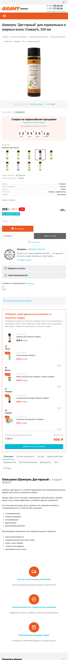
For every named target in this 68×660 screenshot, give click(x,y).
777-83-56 (55, 8)
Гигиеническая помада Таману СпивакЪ (32, 398)
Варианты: (6, 145)
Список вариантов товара (19, 301)
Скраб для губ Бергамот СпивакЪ (30, 419)
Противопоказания (28, 462)
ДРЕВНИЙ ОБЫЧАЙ (36, 249)
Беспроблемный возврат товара (34, 635)
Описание (8, 456)
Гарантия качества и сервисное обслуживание (34, 607)
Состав (40, 456)
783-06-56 (55, 6)
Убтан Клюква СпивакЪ (25, 355)
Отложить (34, 242)
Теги (56, 462)
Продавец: (22, 249)
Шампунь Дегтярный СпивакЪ (28, 337)
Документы (45, 462)
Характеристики (55, 456)
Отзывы (7, 468)
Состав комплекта (25, 456)
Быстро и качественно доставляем (34, 579)
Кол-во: (5, 221)
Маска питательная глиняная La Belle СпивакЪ (35, 377)
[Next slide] (59, 365)
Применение (9, 462)
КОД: (48, 104)
